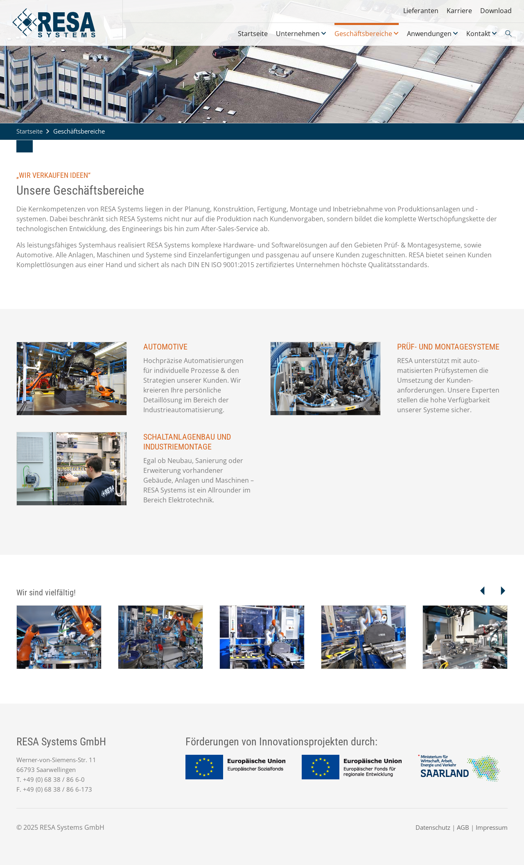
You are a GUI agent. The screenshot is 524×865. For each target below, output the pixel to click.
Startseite (253, 33)
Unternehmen (298, 33)
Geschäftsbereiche (363, 33)
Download (496, 10)
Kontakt (478, 33)
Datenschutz (433, 827)
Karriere (459, 10)
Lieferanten (420, 10)
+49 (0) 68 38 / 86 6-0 (54, 779)
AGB (463, 827)
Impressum (492, 827)
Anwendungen (429, 33)
